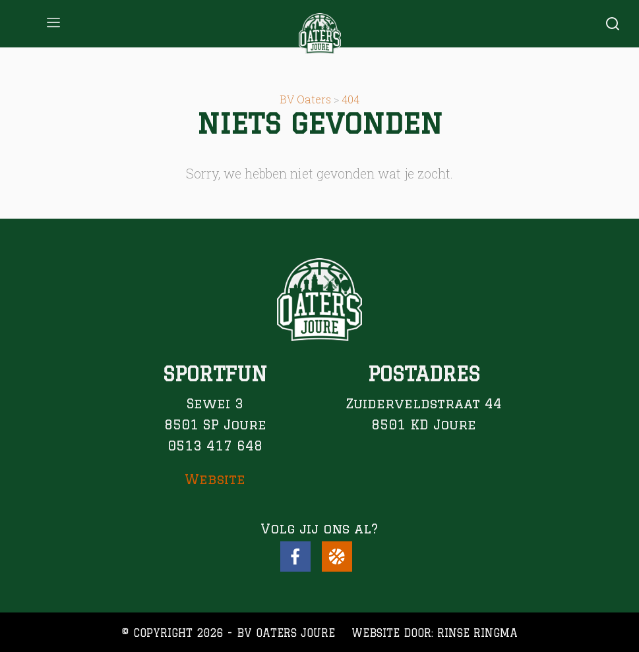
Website (215, 479)
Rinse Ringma (477, 633)
